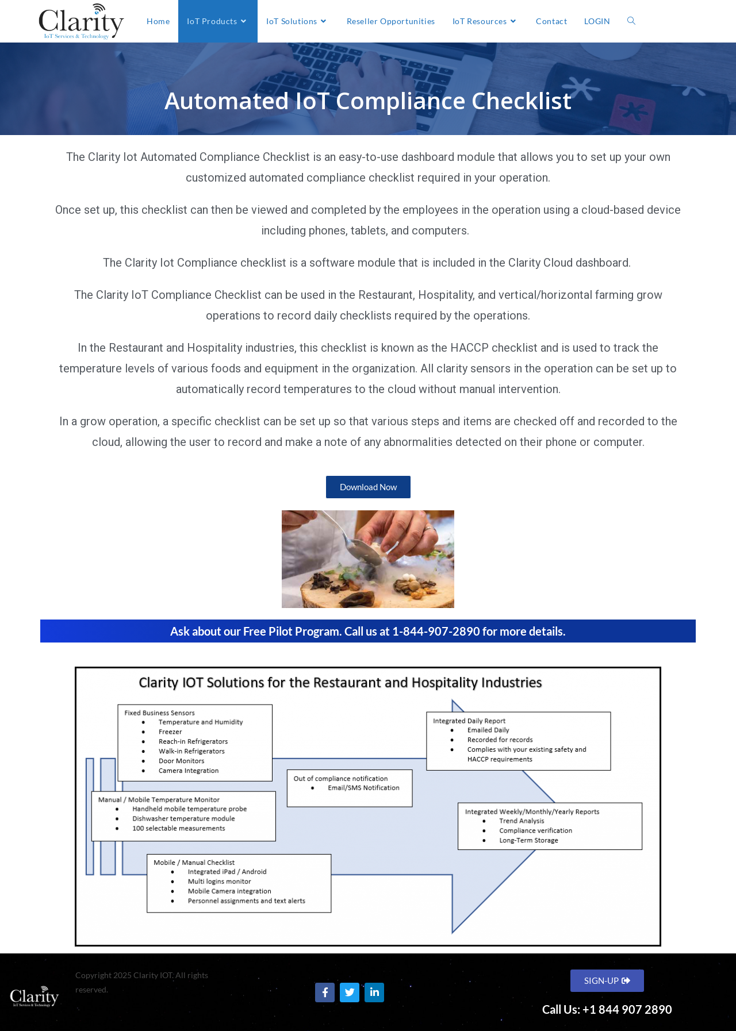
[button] (368, 487)
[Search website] (631, 21)
